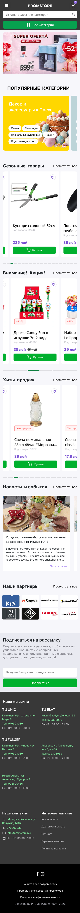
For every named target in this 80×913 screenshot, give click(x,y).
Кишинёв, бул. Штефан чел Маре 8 (19, 717)
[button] (4, 263)
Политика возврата (53, 848)
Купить (42, 250)
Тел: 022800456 (12, 783)
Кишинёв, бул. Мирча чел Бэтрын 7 (18, 747)
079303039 (12, 828)
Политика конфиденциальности (40, 897)
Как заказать (49, 819)
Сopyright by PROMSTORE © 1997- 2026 (40, 903)
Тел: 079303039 (12, 723)
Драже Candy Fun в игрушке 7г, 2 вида (39, 335)
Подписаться (40, 683)
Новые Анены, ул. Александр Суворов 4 (16, 777)
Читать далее (58, 566)
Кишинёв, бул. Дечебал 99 (58, 715)
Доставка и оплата (53, 826)
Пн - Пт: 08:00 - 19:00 (18, 838)
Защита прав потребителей (40, 884)
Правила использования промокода (40, 890)
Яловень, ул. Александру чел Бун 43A (57, 747)
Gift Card (46, 833)
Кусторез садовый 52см (41, 225)
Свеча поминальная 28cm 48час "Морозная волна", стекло (44, 442)
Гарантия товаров (52, 841)
